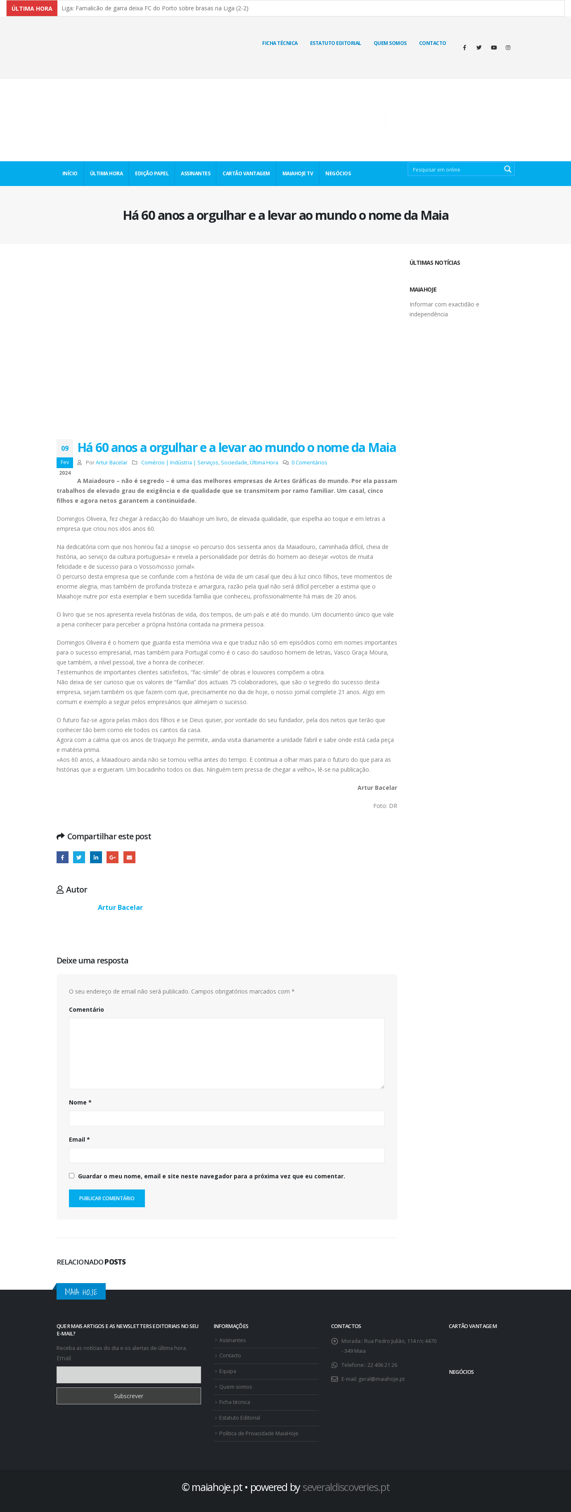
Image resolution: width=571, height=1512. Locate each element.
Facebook (63, 857)
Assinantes (233, 1340)
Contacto (432, 43)
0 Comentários (309, 462)
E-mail (129, 857)
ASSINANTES (195, 173)
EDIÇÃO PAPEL (151, 173)
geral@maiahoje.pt (381, 1378)
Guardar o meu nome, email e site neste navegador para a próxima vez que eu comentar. (211, 1176)
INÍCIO (70, 173)
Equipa (227, 1371)
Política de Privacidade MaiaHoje (259, 1433)
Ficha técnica (280, 43)
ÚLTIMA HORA (106, 173)
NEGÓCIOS (338, 173)
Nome (80, 1102)
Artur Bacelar (112, 462)
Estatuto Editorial (335, 43)
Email (79, 1139)
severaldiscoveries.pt (346, 1487)
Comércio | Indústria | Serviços (179, 462)
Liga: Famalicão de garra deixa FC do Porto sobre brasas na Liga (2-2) (155, 8)
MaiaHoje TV (297, 173)
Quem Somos (390, 43)
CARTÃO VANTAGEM (246, 173)
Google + (112, 857)
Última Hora (264, 462)
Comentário (86, 1009)
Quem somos (236, 1386)
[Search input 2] (455, 169)
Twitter (79, 857)
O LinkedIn (96, 857)
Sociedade (234, 462)
